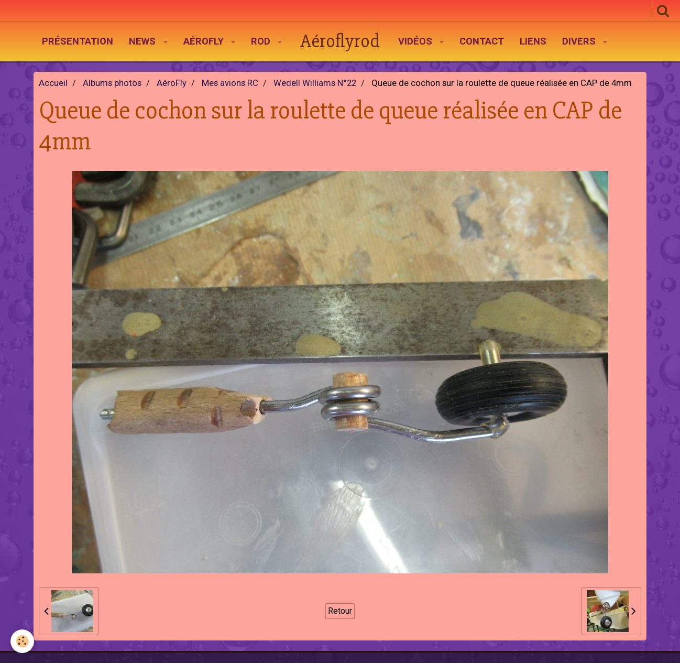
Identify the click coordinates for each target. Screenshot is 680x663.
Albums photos (112, 83)
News (143, 41)
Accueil (53, 83)
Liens (533, 41)
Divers (580, 41)
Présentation (77, 41)
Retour (340, 611)
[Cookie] (22, 641)
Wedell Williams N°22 (314, 83)
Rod (262, 41)
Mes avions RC (230, 83)
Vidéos (416, 41)
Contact (481, 41)
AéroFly (204, 41)
